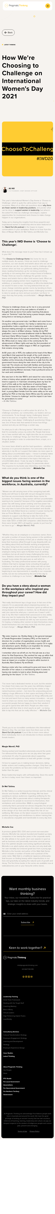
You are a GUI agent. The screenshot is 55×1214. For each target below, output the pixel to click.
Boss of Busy (8, 1009)
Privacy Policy (34, 1131)
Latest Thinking (9, 1056)
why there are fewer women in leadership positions (26, 206)
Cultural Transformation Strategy (15, 1035)
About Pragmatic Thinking (12, 1067)
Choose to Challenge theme (18, 258)
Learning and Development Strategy (13, 1043)
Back (8, 32)
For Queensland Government (14, 1088)
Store (5, 1073)
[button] (47, 5)
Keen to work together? (27, 947)
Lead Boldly (7, 1019)
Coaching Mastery (9, 1006)
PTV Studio (7, 1078)
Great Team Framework (11, 1000)
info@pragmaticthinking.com (27, 965)
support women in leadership (27, 210)
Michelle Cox (39, 468)
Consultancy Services (11, 1032)
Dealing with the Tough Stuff (13, 1003)
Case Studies (8, 1053)
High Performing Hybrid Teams (14, 1016)
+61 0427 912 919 (28, 969)
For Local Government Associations (11, 1083)
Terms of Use (22, 1131)
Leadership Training (10, 996)
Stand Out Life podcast (14, 227)
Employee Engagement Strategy (15, 1038)
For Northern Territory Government (11, 1093)
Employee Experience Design (14, 1048)
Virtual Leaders (8, 1013)
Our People (7, 1070)
